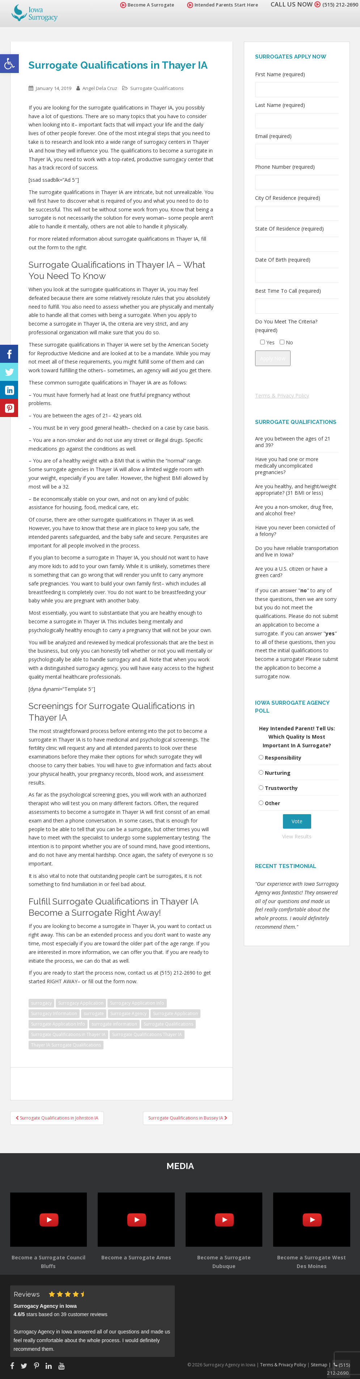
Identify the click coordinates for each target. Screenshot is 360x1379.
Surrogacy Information (54, 1013)
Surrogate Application (175, 1013)
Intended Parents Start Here (214, 5)
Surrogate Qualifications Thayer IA (147, 1034)
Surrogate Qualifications (157, 88)
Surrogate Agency (128, 1013)
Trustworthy (281, 788)
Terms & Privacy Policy (282, 395)
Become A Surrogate (139, 5)
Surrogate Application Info (58, 1024)
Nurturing (278, 772)
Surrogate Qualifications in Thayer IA (68, 1034)
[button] (9, 63)
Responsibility (283, 757)
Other (272, 803)
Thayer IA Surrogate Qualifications (66, 1045)
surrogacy (41, 1003)
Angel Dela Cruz (99, 88)
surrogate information (114, 1024)
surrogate (94, 1013)
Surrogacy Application (80, 1003)
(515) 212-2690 (336, 4)
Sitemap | (325, 1364)
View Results (297, 836)
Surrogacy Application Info (137, 1003)
